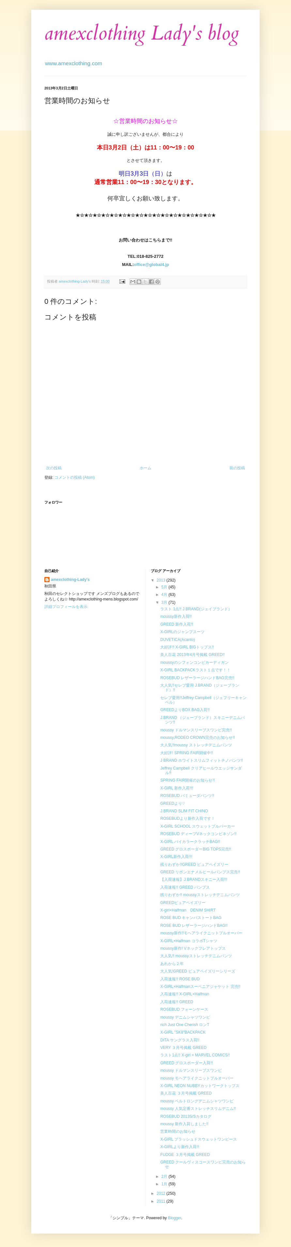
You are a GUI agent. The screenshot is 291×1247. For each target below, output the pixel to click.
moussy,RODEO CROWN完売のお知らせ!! (197, 737)
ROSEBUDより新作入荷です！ (187, 818)
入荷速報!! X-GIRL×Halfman (184, 994)
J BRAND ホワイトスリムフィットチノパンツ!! (201, 760)
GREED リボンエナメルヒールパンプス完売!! (200, 872)
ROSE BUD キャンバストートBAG (190, 917)
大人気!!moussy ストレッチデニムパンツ (196, 745)
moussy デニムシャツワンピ (185, 1017)
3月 (164, 602)
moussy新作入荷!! (175, 616)
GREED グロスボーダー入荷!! (186, 1063)
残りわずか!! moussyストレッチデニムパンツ (199, 895)
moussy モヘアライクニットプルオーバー (197, 1078)
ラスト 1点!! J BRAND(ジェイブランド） (196, 609)
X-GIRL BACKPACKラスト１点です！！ (195, 670)
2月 (164, 1176)
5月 (164, 587)
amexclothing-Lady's (70, 579)
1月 (164, 1184)
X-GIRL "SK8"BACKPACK (183, 1032)
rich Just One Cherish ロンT (184, 1024)
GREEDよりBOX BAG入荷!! (184, 710)
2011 (161, 1201)
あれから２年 (172, 963)
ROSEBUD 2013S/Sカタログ (185, 1116)
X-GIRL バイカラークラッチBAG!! (190, 841)
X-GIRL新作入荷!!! (176, 856)
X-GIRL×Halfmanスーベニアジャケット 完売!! (200, 986)
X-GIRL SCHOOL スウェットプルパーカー (197, 826)
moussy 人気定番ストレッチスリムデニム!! (198, 1108)
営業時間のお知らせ (177, 1131)
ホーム (145, 468)
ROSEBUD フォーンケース (184, 1009)
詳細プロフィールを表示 (65, 606)
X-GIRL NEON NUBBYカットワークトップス (199, 1085)
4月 (164, 594)
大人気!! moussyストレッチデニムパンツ (196, 956)
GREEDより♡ (172, 803)
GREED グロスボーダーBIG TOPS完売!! (195, 849)
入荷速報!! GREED (176, 1002)
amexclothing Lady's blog (141, 33)
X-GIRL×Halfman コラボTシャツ (188, 941)
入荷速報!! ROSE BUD (180, 979)
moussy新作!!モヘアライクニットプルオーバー (201, 933)
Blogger (174, 1218)
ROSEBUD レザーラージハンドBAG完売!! (197, 678)
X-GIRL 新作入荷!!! (176, 788)
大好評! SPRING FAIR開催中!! (186, 753)
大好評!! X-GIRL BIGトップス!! (187, 647)
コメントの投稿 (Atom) (74, 477)
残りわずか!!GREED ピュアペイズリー (194, 864)
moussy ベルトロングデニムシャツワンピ (197, 1101)
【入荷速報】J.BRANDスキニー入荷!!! (193, 879)
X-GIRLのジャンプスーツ (182, 632)
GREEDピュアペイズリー (183, 902)
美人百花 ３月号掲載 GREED (185, 1093)
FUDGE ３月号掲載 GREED (184, 1154)
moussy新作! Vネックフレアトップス (192, 948)
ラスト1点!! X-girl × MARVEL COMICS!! (195, 1055)
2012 (161, 1193)
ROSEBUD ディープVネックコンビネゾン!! (198, 834)
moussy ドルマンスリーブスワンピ (191, 1070)
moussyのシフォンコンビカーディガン (194, 662)
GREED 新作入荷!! (176, 624)
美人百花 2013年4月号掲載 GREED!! (192, 654)
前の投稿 (237, 468)
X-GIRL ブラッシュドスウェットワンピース (198, 1139)
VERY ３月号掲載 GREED (183, 1047)
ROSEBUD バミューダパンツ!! (187, 795)
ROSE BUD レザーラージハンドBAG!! (193, 925)
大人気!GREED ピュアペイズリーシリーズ (197, 971)
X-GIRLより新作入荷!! (179, 1147)
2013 (161, 580)
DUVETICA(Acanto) (177, 639)
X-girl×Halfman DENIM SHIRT (187, 910)
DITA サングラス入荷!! (179, 1040)
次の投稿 (54, 468)
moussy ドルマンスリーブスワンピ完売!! (196, 730)
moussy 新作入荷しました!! (184, 1124)
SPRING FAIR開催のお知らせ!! (187, 780)
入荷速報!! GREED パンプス (185, 887)
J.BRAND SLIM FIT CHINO (184, 811)
